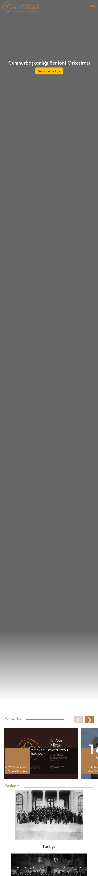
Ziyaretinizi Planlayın (49, 71)
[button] (89, 720)
